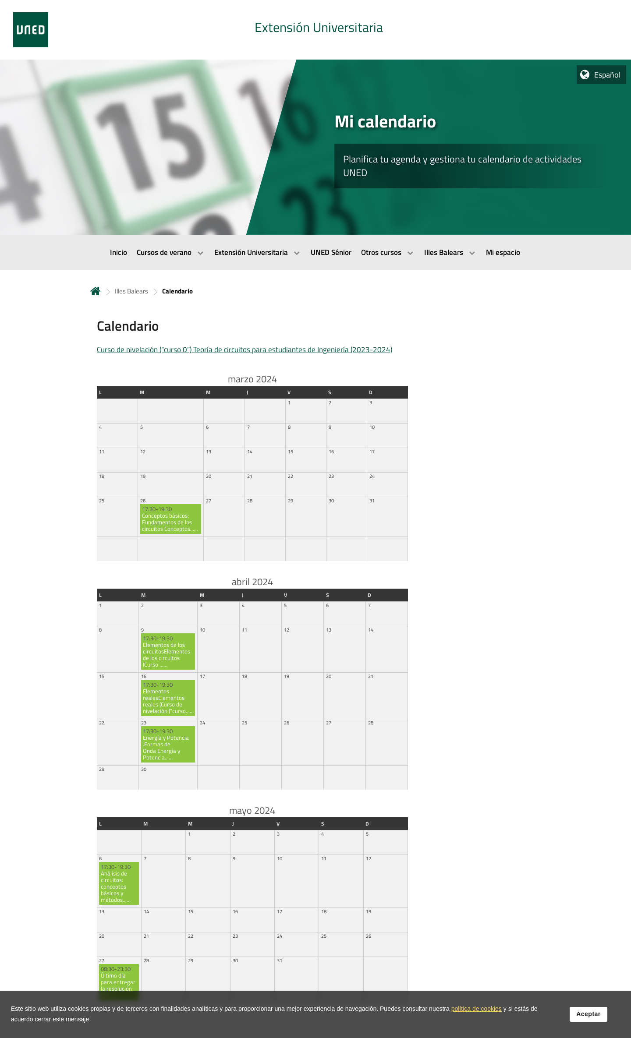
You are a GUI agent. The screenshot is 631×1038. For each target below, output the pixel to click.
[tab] (315, 30)
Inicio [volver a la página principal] (95, 291)
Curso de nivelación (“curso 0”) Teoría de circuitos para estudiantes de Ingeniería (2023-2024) (244, 349)
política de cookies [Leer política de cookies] (476, 1011)
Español (607, 75)
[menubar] (315, 252)
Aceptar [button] (588, 1016)
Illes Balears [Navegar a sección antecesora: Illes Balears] (131, 291)
